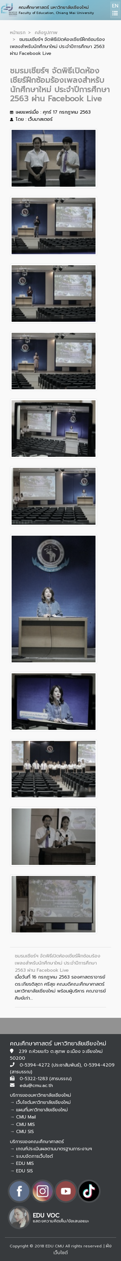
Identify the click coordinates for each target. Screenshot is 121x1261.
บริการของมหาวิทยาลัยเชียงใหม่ (40, 1095)
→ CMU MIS (22, 1124)
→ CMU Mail (23, 1117)
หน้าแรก (17, 32)
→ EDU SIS (21, 1170)
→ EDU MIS (22, 1163)
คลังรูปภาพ (46, 32)
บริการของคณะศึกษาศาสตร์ (37, 1141)
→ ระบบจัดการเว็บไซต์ (31, 1156)
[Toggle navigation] (115, 14)
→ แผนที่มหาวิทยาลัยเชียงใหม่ (39, 1109)
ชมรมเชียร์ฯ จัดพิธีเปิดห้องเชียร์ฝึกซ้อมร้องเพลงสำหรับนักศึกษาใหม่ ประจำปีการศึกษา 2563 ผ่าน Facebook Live (57, 962)
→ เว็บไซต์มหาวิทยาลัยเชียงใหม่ (40, 1102)
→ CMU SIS (22, 1131)
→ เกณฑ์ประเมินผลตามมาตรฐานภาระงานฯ (51, 1148)
